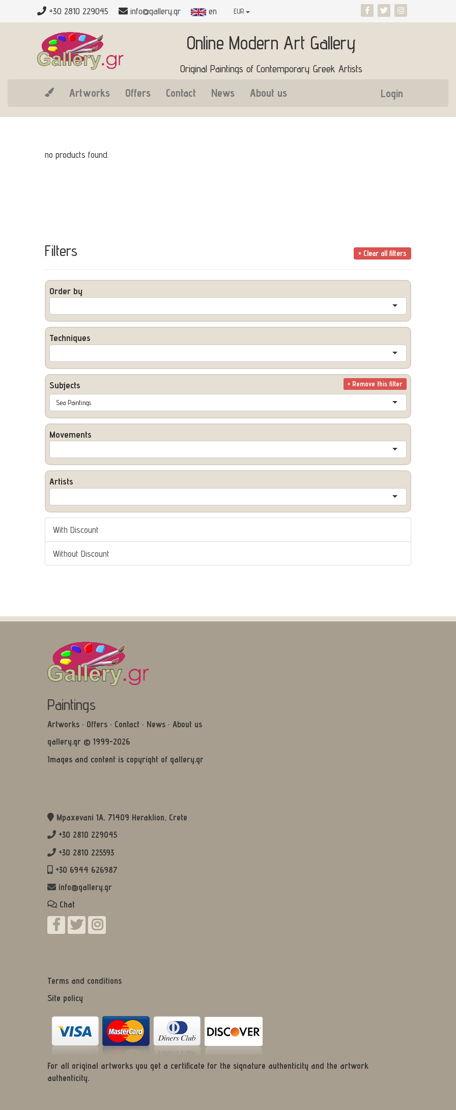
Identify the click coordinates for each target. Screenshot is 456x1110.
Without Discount (81, 553)
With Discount (76, 529)
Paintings (71, 704)
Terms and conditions (84, 981)
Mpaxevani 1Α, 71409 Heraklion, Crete (121, 817)
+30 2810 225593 (86, 852)
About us (268, 92)
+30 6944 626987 (86, 870)
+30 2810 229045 (88, 835)
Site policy (65, 998)
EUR (242, 11)
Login (392, 93)
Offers (138, 92)
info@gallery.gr (155, 11)
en (204, 11)
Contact (181, 92)
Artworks (89, 92)
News (223, 92)
